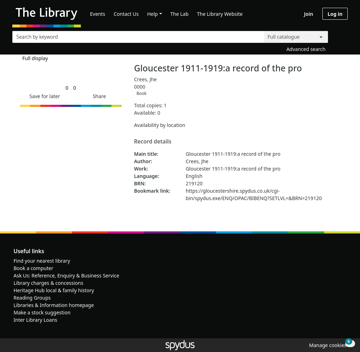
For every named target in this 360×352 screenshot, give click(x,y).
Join (308, 14)
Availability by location (159, 125)
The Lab (180, 14)
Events (97, 14)
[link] (66, 87)
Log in (335, 14)
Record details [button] (152, 142)
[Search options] (296, 37)
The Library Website (220, 14)
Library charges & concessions (48, 283)
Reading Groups (32, 297)
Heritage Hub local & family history (54, 290)
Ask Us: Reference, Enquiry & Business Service (67, 275)
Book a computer (33, 268)
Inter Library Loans (35, 319)
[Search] (340, 35)
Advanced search (306, 49)
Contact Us (126, 14)
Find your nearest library (42, 260)
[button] (43, 96)
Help (152, 14)
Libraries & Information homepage (54, 305)
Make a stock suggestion (42, 312)
